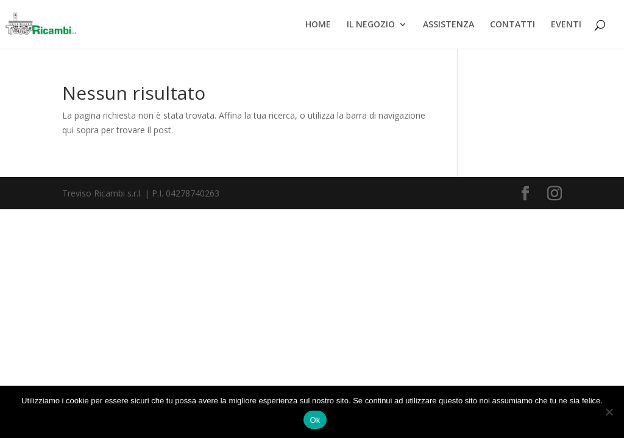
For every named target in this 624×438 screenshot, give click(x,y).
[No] (609, 412)
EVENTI (566, 25)
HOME (318, 25)
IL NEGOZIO (371, 25)
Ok (315, 420)
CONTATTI (512, 25)
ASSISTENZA (448, 25)
